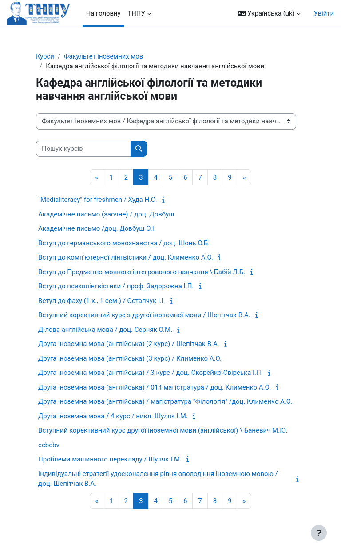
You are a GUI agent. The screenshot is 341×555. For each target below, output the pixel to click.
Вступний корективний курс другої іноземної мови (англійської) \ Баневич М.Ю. (162, 430)
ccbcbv (48, 445)
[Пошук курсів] (83, 149)
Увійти (324, 13)
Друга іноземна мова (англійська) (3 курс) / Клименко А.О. (130, 358)
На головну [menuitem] (103, 13)
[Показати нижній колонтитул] (319, 533)
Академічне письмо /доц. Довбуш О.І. (97, 228)
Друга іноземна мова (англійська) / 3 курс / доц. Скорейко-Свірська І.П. (150, 373)
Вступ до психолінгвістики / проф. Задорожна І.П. (116, 286)
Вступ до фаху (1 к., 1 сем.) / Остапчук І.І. (101, 301)
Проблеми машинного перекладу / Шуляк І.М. (110, 459)
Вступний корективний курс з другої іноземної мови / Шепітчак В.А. (144, 315)
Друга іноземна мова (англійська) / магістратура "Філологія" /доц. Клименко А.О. (165, 401)
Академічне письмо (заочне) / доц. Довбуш (106, 214)
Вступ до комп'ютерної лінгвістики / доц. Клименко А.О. (125, 257)
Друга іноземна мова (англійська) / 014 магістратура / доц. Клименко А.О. (154, 387)
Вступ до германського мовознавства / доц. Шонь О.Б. (124, 243)
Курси (45, 56)
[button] (269, 13)
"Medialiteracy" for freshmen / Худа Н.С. (97, 200)
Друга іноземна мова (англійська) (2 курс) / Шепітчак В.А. (128, 344)
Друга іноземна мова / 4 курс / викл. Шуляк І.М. (113, 416)
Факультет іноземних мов (103, 56)
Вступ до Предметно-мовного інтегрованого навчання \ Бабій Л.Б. (141, 272)
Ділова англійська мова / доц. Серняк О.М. (105, 330)
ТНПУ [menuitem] (136, 13)
